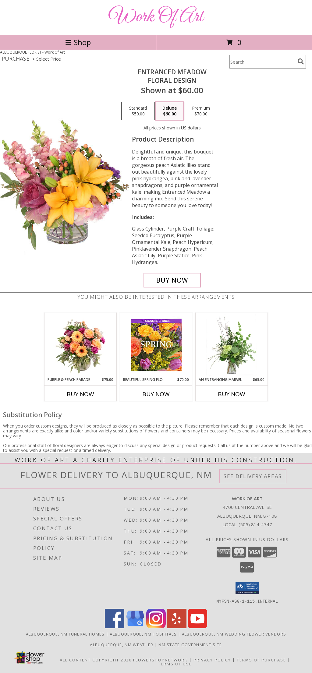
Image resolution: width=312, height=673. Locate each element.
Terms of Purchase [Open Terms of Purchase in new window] (261, 659)
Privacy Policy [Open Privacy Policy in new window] (212, 659)
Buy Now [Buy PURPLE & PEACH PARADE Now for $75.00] (80, 394)
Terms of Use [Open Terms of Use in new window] (175, 663)
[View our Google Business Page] (135, 626)
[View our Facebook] (114, 626)
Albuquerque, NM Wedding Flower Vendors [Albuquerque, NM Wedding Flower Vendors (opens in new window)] (234, 633)
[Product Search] (262, 61)
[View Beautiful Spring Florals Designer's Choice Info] (156, 345)
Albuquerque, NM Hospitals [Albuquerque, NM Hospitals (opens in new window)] (143, 633)
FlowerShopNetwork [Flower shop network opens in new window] (160, 659)
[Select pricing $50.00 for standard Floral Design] (138, 111)
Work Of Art (156, 17)
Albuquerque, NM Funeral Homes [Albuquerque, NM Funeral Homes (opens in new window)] (65, 633)
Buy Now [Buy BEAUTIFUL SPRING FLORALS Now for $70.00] (156, 394)
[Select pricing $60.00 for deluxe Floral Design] (169, 111)
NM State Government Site (190, 644)
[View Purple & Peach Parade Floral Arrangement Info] (80, 344)
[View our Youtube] (197, 626)
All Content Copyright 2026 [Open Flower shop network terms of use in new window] (96, 659)
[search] (301, 61)
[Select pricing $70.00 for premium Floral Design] (201, 111)
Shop (78, 42)
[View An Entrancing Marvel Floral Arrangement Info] (231, 344)
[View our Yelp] (176, 626)
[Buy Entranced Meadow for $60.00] (172, 280)
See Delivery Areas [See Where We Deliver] (253, 476)
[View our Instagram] (156, 626)
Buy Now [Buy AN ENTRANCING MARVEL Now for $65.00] (231, 394)
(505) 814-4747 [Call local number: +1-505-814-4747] (255, 524)
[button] (247, 588)
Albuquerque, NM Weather (121, 644)
